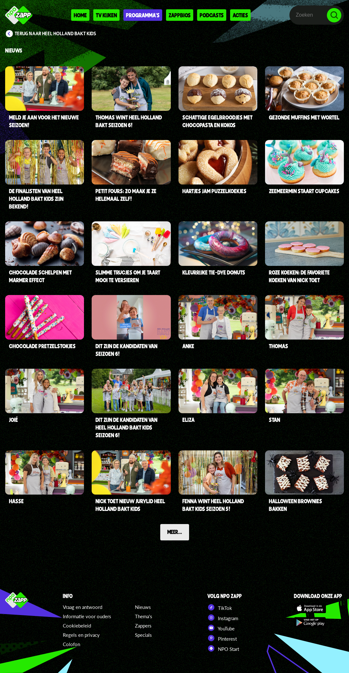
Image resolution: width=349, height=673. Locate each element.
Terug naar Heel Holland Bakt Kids (55, 34)
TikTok (219, 607)
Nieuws (143, 607)
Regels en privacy (81, 635)
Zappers (143, 625)
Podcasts (212, 15)
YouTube (221, 628)
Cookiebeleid (77, 625)
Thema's (143, 616)
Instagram (222, 617)
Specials (143, 635)
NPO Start (223, 648)
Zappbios (180, 15)
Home (80, 15)
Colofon (71, 644)
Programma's (143, 15)
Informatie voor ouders (87, 616)
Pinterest (222, 638)
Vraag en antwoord (82, 607)
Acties (240, 15)
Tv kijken (106, 15)
